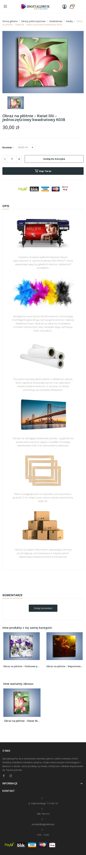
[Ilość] (12, 159)
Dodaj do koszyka (54, 158)
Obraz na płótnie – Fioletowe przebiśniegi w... (21, 666)
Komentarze (12, 595)
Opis (5, 206)
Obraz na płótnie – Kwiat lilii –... (22, 721)
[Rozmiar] (26, 147)
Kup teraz (43, 171)
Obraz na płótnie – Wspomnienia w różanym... (64, 666)
